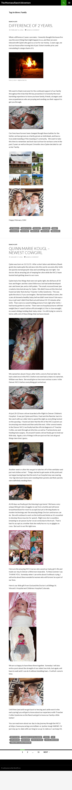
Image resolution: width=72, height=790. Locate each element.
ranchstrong (37, 740)
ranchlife (45, 231)
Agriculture (26, 228)
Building (37, 228)
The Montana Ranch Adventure (16, 2)
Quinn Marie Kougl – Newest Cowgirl (29, 250)
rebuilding (55, 231)
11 (38, 752)
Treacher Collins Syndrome (21, 742)
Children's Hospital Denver (31, 737)
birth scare (15, 737)
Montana (24, 231)
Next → (47, 752)
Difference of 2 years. (31, 25)
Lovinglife (14, 231)
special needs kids (51, 740)
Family (55, 228)
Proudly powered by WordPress (11, 768)
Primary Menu (69, 3)
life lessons (15, 740)
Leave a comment (33, 30)
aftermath (15, 228)
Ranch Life (13, 21)
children (46, 228)
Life (53, 737)
